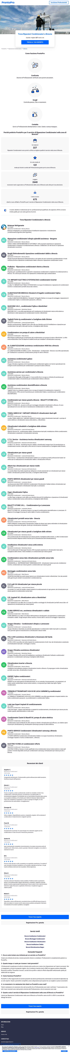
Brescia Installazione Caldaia (35, 944)
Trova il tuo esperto (35, 917)
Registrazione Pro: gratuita (35, 923)
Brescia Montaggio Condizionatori (35, 939)
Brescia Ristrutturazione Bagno (35, 947)
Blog (2, 1027)
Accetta (64, 1051)
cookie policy (36, 1047)
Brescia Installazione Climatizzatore (35, 941)
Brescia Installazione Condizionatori (35, 936)
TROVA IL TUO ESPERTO (35, 42)
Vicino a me (4, 1034)
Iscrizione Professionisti (59, 2)
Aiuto (2, 1024)
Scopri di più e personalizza (9, 1051)
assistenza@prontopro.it (7, 1042)
